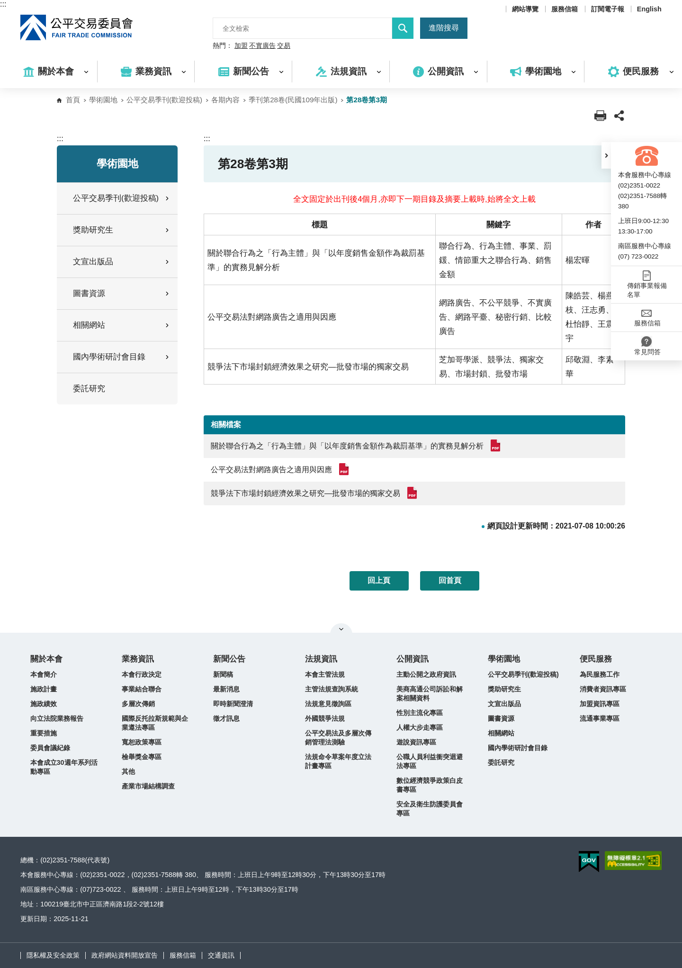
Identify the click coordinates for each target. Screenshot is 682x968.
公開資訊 (412, 658)
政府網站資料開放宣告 (124, 955)
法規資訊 (321, 658)
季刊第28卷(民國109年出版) (293, 100)
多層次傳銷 (138, 704)
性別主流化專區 (419, 713)
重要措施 (43, 733)
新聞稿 (223, 674)
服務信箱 (564, 9)
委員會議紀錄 (50, 748)
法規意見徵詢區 (328, 704)
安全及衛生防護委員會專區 (429, 808)
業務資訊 (138, 658)
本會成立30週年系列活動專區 (64, 767)
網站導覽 (525, 9)
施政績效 (43, 704)
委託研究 (89, 388)
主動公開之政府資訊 (426, 674)
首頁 (73, 100)
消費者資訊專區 (603, 689)
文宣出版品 (504, 704)
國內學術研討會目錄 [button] (121, 356)
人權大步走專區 (419, 727)
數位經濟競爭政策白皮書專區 (429, 785)
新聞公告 (229, 658)
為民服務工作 (599, 674)
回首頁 (450, 580)
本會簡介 (43, 674)
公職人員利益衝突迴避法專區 (429, 761)
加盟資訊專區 (599, 704)
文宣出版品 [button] (121, 261)
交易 (283, 46)
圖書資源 (501, 718)
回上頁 (379, 580)
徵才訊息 (226, 718)
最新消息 (226, 689)
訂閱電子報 (607, 9)
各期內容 (225, 100)
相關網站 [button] (121, 325)
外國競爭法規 (325, 718)
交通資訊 (221, 955)
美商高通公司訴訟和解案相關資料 (429, 693)
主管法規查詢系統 (331, 689)
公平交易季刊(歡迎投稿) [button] (121, 198)
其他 (128, 771)
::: (3, 4)
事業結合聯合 (142, 689)
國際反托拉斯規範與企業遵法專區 (155, 723)
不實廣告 (262, 46)
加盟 (241, 46)
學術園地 (103, 100)
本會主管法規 (325, 674)
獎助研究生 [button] (121, 229)
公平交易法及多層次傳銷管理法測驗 (338, 737)
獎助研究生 (504, 689)
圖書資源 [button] (121, 293)
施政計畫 (43, 689)
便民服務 (596, 658)
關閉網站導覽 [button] (341, 629)
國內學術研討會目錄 (517, 748)
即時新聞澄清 (233, 704)
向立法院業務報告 (56, 718)
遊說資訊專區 (416, 742)
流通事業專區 (599, 718)
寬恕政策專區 (142, 742)
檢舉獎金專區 (142, 757)
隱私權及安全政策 (53, 955)
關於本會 (46, 658)
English (649, 9)
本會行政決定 (142, 674)
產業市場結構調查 (148, 786)
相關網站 (501, 733)
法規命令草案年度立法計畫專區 (338, 761)
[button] (606, 155)
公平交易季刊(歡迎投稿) (164, 100)
